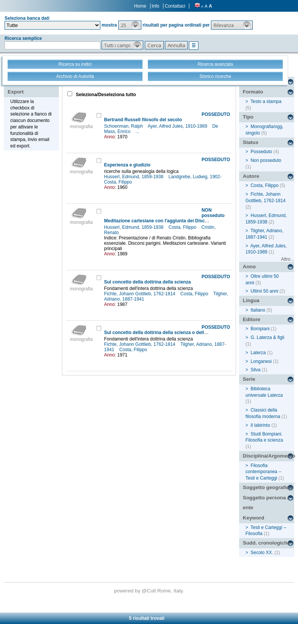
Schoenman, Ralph (124, 126)
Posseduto (261, 151)
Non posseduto (265, 160)
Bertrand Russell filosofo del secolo (143, 119)
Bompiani (259, 328)
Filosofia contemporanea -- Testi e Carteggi (264, 472)
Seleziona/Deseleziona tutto (105, 94)
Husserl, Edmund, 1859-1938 (134, 176)
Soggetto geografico (267, 487)
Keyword (253, 518)
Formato (253, 92)
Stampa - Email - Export (32, 87)
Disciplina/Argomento (268, 456)
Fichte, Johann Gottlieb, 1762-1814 (140, 293)
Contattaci (175, 6)
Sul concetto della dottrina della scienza (147, 282)
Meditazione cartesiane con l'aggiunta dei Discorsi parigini (167, 220)
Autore (251, 176)
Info (155, 6)
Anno (249, 266)
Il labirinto (260, 425)
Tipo (248, 117)
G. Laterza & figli (267, 337)
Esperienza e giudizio (127, 165)
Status (250, 142)
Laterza (258, 352)
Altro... (287, 259)
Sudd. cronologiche (266, 543)
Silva (255, 369)
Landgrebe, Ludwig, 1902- (195, 176)
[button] (129, 25)
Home (140, 6)
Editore (251, 319)
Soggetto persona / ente (266, 503)
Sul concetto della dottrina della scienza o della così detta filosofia (176, 332)
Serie (249, 379)
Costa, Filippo (118, 182)
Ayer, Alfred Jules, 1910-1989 (178, 126)
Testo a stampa (265, 101)
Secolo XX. (261, 552)
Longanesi (260, 361)
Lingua (251, 300)
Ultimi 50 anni (264, 291)
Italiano (257, 310)
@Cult (149, 591)
